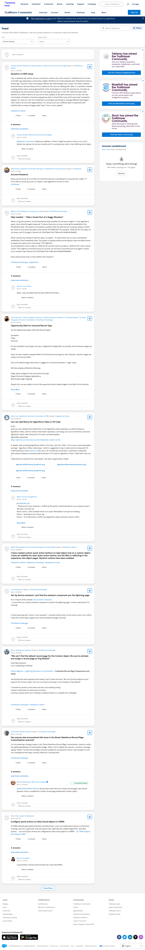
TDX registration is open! (41, 18)
